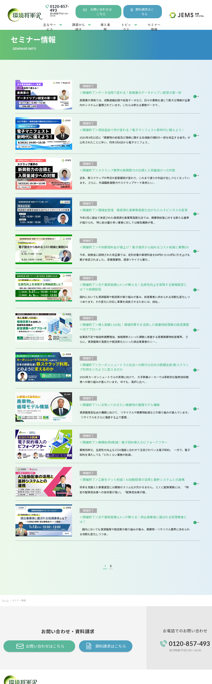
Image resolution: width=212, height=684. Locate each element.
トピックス (126, 26)
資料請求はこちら (144, 11)
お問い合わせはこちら (101, 11)
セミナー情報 (154, 26)
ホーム (5, 600)
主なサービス (49, 26)
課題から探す (78, 26)
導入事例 (105, 26)
